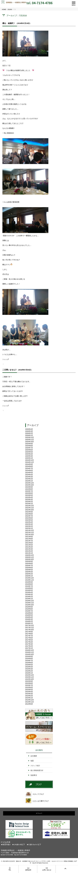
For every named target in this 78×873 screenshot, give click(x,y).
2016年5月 (29, 665)
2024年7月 (29, 468)
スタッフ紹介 (35, 765)
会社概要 (33, 756)
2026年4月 (29, 429)
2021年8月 (29, 539)
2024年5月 (29, 472)
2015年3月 (29, 694)
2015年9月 (29, 681)
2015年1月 (29, 698)
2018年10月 (29, 605)
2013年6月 (29, 704)
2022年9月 (29, 512)
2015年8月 (29, 683)
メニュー (39, 813)
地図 (32, 761)
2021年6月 (29, 543)
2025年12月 (29, 437)
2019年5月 (29, 590)
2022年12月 (29, 506)
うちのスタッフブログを (11, 75)
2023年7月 (29, 491)
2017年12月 (29, 625)
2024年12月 (29, 460)
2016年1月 (29, 673)
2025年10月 (29, 441)
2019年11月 (29, 580)
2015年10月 (29, 679)
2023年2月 (29, 501)
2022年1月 (29, 528)
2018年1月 (29, 623)
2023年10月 (29, 485)
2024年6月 (29, 470)
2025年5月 (29, 452)
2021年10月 (29, 534)
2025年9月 (29, 444)
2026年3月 (29, 431)
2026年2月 (29, 433)
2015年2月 (29, 696)
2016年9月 (29, 656)
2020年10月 (29, 559)
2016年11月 (29, 652)
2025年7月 (29, 448)
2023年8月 (29, 489)
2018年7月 (29, 611)
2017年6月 (29, 638)
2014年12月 (29, 700)
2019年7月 (29, 586)
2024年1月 (29, 481)
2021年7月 (29, 541)
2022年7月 (29, 516)
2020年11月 (29, 557)
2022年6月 (29, 518)
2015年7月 (29, 685)
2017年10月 (29, 629)
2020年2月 (29, 574)
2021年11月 (29, 532)
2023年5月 (29, 495)
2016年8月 (29, 658)
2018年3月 (29, 619)
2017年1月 (29, 648)
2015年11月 (29, 677)
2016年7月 (29, 660)
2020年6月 (29, 567)
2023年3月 (29, 499)
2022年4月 (29, 522)
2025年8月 (29, 446)
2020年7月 (29, 565)
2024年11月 (29, 462)
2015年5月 (29, 689)
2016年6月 (29, 663)
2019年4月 (29, 592)
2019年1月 (29, 598)
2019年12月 (29, 578)
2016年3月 (29, 669)
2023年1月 (29, 503)
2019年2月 (29, 596)
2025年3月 (29, 456)
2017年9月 (29, 632)
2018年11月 (29, 603)
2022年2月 (29, 526)
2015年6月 (29, 687)
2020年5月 (29, 570)
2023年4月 (29, 497)
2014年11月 (29, 702)
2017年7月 (29, 636)
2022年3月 (29, 524)
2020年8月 (29, 563)
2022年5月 (29, 520)
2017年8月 (29, 634)
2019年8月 (29, 584)
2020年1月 (29, 576)
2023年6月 (29, 493)
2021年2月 (29, 551)
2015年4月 (29, 691)
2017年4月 (29, 642)
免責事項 (33, 775)
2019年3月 (29, 594)
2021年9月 (29, 537)
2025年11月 (29, 439)
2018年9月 (29, 607)
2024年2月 (29, 479)
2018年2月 (29, 621)
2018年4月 (29, 617)
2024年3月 (29, 477)
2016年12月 (29, 650)
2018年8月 (29, 609)
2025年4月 (29, 454)
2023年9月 (29, 487)
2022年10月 (29, 510)
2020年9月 (29, 561)
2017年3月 (29, 644)
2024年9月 (29, 464)
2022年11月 (29, 508)
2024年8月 (29, 466)
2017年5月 (29, 640)
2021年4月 (29, 547)
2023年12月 (29, 483)
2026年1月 (29, 435)
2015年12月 (29, 675)
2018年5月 (29, 615)
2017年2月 (29, 646)
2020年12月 (29, 555)
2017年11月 (29, 627)
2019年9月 (29, 582)
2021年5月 (29, 545)
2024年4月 (29, 475)
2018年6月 (29, 613)
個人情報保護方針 (36, 770)
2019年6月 (29, 588)
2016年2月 (29, 671)
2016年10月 (29, 654)
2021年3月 (29, 549)
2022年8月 (29, 514)
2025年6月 (29, 450)
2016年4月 (29, 667)
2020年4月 (29, 572)
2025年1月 (29, 458)
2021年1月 (29, 553)
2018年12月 (29, 601)
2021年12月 (29, 530)
